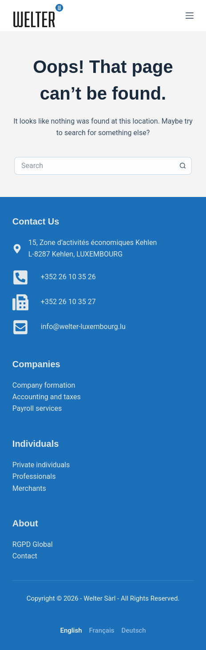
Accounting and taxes (46, 397)
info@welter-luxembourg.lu (83, 326)
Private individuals (41, 465)
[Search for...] (94, 166)
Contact (24, 556)
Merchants (29, 488)
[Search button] (183, 166)
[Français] (101, 630)
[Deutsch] (133, 630)
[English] (71, 630)
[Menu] (190, 16)
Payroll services (37, 408)
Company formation (43, 385)
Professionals (34, 476)
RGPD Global (32, 544)
